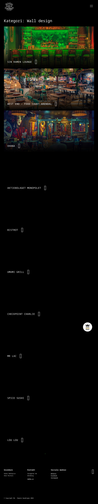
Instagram (54, 478)
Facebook (54, 475)
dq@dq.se (30, 479)
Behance (53, 473)
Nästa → (91, 454)
